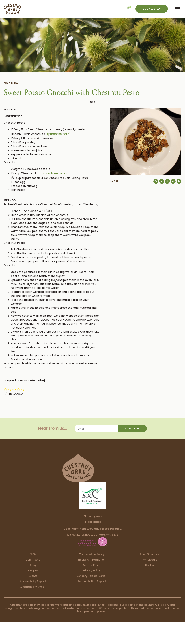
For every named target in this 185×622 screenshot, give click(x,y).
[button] (177, 9)
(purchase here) (59, 134)
